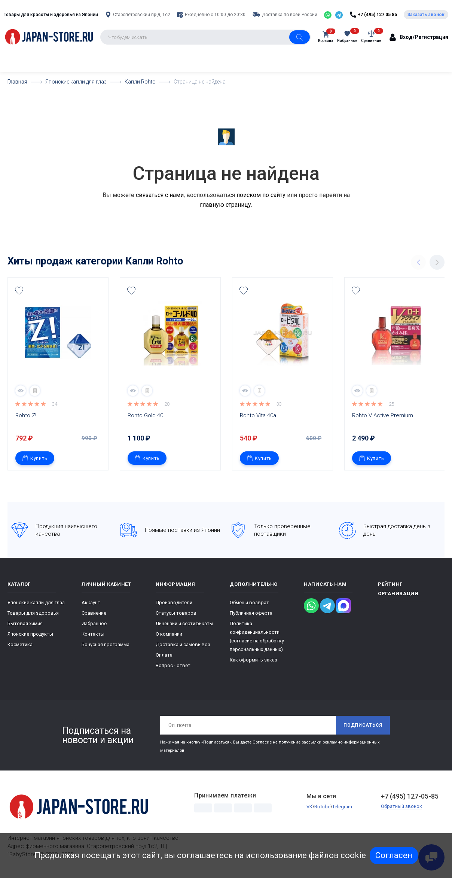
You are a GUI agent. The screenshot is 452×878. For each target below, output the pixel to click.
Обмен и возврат (249, 602)
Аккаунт (91, 602)
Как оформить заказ (253, 660)
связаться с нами (160, 195)
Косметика (20, 644)
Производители (174, 602)
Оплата (164, 655)
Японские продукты (30, 634)
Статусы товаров (176, 613)
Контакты (93, 634)
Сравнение (94, 613)
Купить (35, 458)
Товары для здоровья (33, 613)
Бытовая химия (25, 623)
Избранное (94, 623)
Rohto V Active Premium (382, 415)
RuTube (322, 806)
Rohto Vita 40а (258, 415)
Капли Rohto (154, 261)
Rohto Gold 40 (145, 415)
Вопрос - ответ (173, 665)
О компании (169, 634)
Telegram (342, 806)
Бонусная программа (105, 644)
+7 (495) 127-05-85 (410, 796)
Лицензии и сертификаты (184, 623)
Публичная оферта (251, 613)
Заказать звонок (426, 14)
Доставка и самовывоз (183, 644)
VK (309, 806)
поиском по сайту (260, 195)
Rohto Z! (25, 415)
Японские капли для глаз (36, 602)
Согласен (393, 855)
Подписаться (362, 725)
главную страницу (225, 204)
